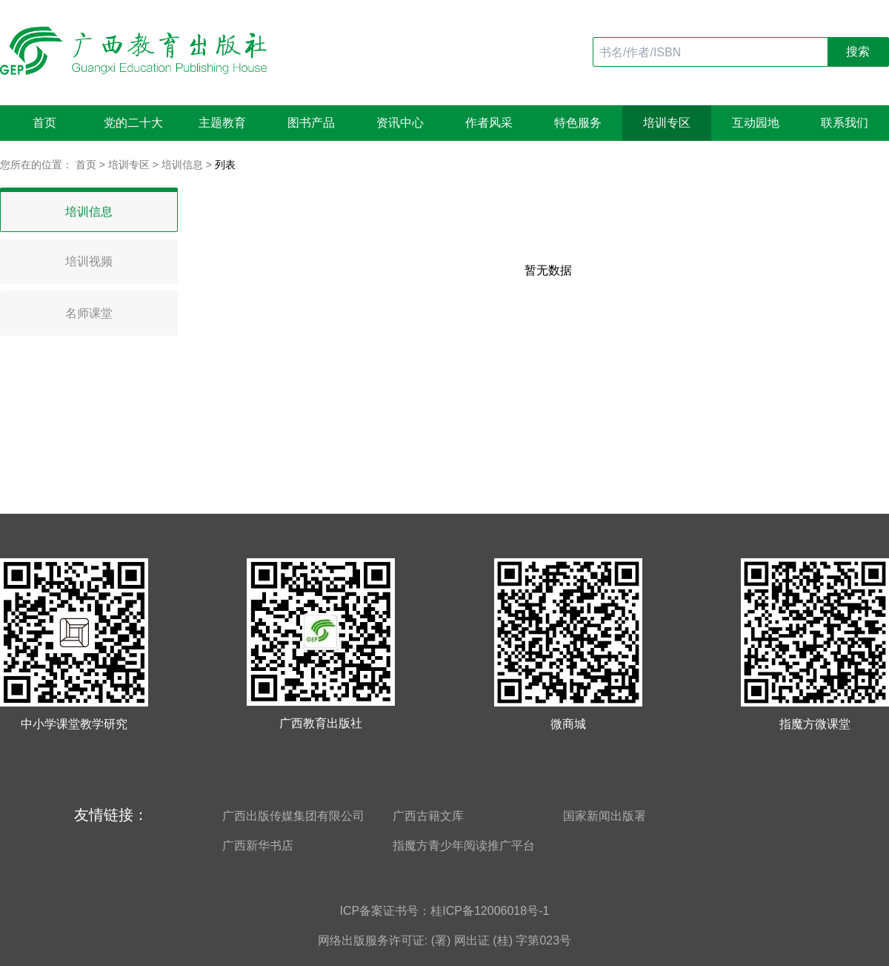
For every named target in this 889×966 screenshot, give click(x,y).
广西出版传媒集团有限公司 (293, 816)
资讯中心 (400, 122)
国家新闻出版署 (604, 816)
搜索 (858, 51)
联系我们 (844, 122)
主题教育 (222, 122)
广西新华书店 (257, 845)
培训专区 (666, 122)
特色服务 (578, 122)
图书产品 (311, 122)
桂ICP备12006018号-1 (489, 910)
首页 (44, 122)
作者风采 (489, 122)
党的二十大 (133, 122)
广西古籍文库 (428, 816)
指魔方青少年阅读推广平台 (464, 845)
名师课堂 (89, 313)
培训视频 (89, 261)
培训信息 (182, 165)
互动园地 (755, 122)
